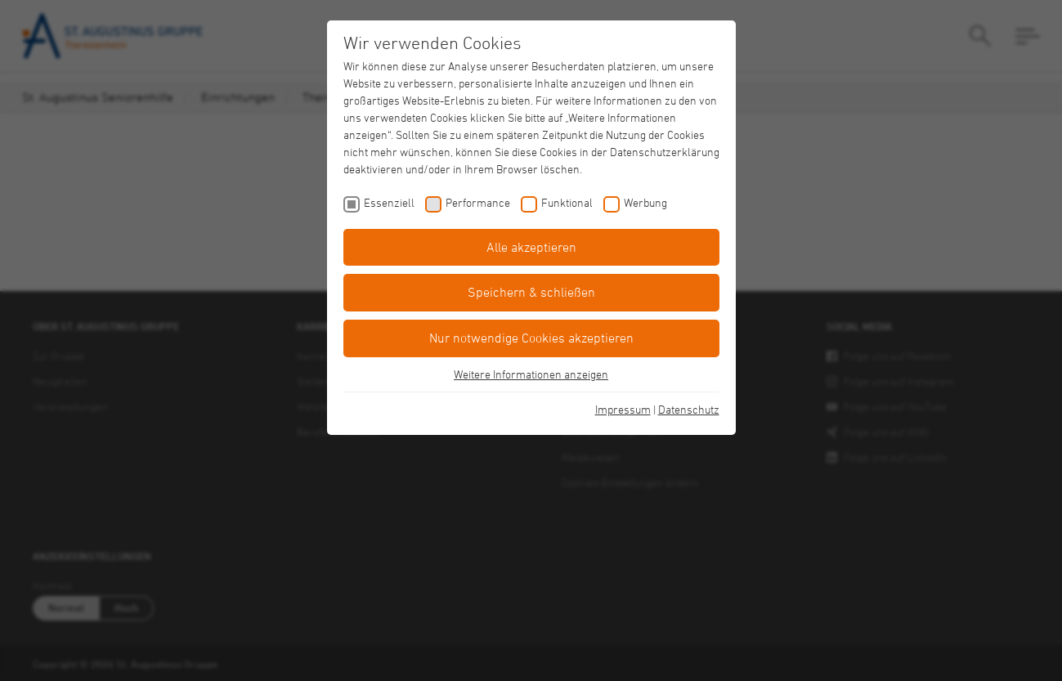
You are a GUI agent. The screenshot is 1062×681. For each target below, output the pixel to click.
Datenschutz (688, 409)
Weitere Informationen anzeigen (531, 374)
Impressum (623, 409)
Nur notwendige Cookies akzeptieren (531, 337)
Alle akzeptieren (531, 247)
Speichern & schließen (531, 291)
